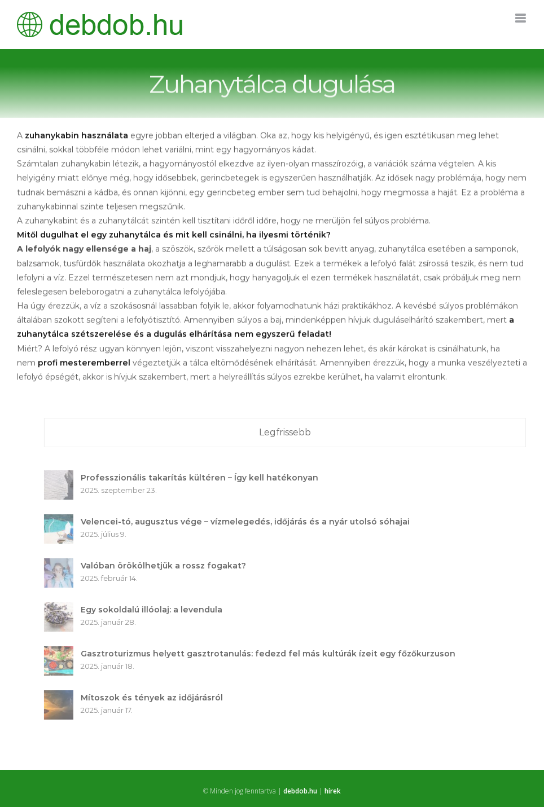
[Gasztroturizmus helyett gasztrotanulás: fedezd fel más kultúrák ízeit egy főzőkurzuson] (61, 653)
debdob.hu (300, 791)
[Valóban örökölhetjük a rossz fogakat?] (61, 565)
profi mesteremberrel (84, 364)
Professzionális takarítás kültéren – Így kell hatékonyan (202, 478)
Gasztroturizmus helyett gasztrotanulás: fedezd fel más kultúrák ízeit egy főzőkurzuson (271, 654)
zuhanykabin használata (76, 136)
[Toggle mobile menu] (521, 18)
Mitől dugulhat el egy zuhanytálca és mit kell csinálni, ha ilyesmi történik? (174, 236)
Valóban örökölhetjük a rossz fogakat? (166, 566)
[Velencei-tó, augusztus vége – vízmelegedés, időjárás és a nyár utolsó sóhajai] (61, 521)
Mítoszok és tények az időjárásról (155, 698)
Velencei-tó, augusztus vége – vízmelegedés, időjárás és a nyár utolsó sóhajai (248, 522)
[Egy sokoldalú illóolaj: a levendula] (61, 609)
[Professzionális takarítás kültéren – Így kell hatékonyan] (61, 477)
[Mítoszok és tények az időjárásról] (61, 697)
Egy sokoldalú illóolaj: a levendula (154, 610)
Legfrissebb (288, 432)
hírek (332, 791)
